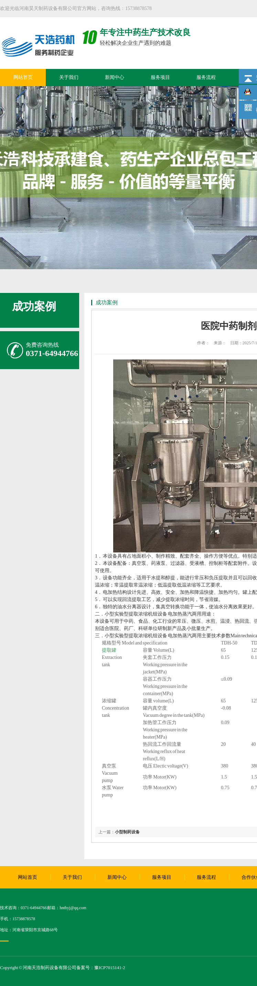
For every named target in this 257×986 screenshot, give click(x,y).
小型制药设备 (127, 832)
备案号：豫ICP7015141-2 (100, 967)
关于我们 (68, 77)
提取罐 (109, 650)
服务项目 (160, 77)
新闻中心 (114, 77)
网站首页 (23, 77)
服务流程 (206, 77)
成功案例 (34, 306)
